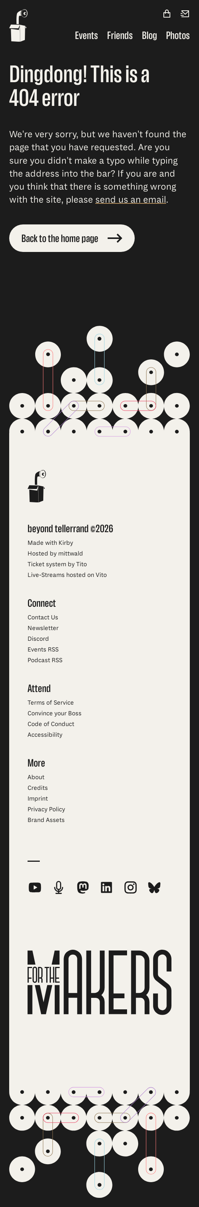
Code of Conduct (51, 724)
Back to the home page (71, 238)
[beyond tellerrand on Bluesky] (154, 887)
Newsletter (43, 628)
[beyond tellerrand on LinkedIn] (106, 887)
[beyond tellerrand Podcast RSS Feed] (58, 887)
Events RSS (43, 649)
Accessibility (45, 735)
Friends (120, 35)
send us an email (130, 199)
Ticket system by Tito (57, 564)
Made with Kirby (50, 543)
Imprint (38, 799)
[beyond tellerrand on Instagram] (130, 887)
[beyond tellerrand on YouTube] (35, 887)
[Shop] (166, 14)
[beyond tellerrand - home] (18, 26)
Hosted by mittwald (55, 553)
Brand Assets (46, 820)
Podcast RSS (45, 660)
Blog (149, 35)
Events (86, 35)
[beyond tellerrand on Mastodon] (82, 887)
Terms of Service (51, 703)
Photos (178, 35)
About (36, 777)
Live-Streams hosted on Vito (67, 575)
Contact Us (43, 617)
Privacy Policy (46, 809)
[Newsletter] (185, 14)
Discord (38, 639)
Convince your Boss (55, 713)
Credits (38, 788)
